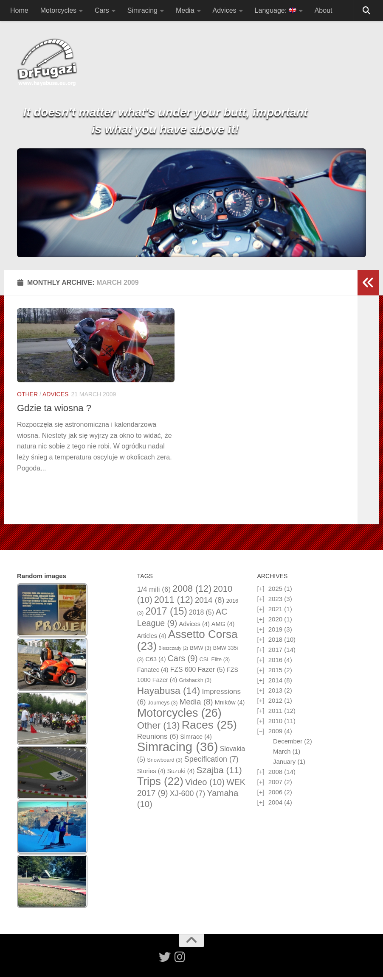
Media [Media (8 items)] (196, 701)
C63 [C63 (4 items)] (155, 659)
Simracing (142, 10)
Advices (225, 10)
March (282, 751)
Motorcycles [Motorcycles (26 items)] (179, 713)
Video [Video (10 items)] (205, 782)
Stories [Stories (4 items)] (151, 771)
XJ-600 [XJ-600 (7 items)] (187, 793)
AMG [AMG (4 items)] (223, 624)
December (287, 741)
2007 (275, 781)
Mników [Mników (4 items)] (230, 702)
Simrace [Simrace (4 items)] (196, 736)
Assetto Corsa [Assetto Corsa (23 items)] (187, 640)
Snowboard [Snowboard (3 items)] (164, 760)
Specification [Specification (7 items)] (211, 759)
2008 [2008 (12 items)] (191, 589)
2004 (275, 802)
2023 (275, 598)
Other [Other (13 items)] (158, 725)
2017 (275, 649)
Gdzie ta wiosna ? (54, 408)
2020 (275, 619)
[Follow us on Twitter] (165, 957)
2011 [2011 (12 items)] (173, 600)
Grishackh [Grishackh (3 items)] (195, 680)
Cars (102, 10)
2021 (275, 608)
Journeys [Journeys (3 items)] (163, 702)
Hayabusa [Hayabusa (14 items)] (168, 690)
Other (27, 394)
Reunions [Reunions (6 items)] (157, 736)
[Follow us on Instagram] (180, 957)
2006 (275, 792)
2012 (275, 700)
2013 (275, 690)
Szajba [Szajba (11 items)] (219, 770)
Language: (275, 10)
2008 (275, 771)
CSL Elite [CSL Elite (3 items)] (215, 659)
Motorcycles (58, 10)
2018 (275, 639)
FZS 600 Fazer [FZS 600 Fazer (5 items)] (197, 669)
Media (185, 10)
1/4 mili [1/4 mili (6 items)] (154, 589)
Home (19, 10)
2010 (275, 720)
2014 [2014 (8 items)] (210, 600)
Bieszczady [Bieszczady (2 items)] (173, 648)
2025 (275, 588)
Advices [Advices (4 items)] (194, 624)
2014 (275, 680)
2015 (275, 670)
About (323, 10)
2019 (275, 629)
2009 (275, 731)
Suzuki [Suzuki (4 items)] (180, 771)
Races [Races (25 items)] (209, 724)
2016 (275, 659)
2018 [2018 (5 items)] (201, 612)
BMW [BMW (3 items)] (200, 648)
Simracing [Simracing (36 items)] (177, 747)
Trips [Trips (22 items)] (160, 781)
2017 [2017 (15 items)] (166, 611)
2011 (275, 710)
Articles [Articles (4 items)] (151, 635)
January (284, 761)
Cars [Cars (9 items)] (183, 658)
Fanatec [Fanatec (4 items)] (153, 669)
